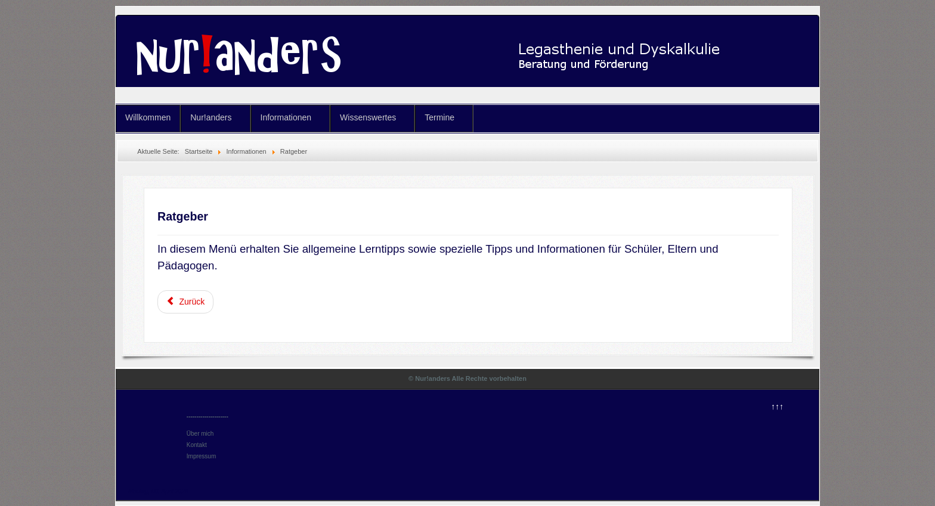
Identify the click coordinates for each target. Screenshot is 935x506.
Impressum (201, 456)
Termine (439, 117)
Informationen (286, 117)
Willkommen (148, 117)
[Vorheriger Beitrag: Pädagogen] (185, 301)
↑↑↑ (777, 406)
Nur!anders (210, 117)
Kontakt (197, 445)
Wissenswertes (368, 117)
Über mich (200, 433)
